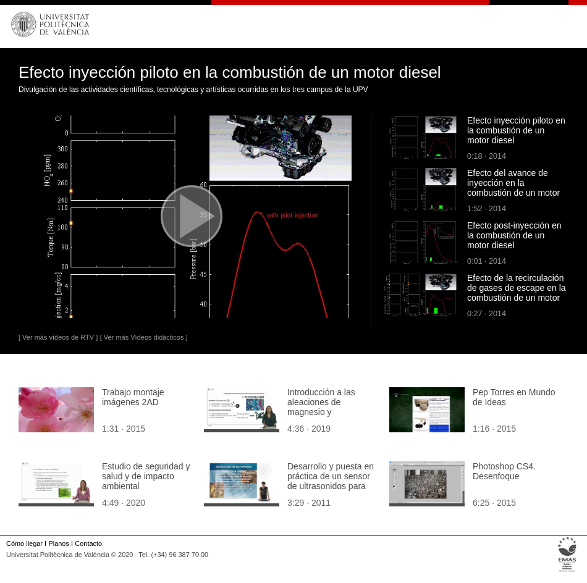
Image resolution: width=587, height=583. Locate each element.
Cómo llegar (24, 543)
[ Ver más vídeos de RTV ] (58, 337)
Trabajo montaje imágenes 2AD (133, 397)
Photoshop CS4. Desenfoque (504, 471)
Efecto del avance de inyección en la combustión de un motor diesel (513, 188)
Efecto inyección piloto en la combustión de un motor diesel (516, 130)
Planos (58, 543)
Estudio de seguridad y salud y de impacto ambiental (146, 476)
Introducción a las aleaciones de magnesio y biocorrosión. (321, 407)
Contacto (88, 543)
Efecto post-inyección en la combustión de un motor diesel (514, 235)
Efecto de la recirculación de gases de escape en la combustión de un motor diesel (516, 292)
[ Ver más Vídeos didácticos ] (144, 337)
